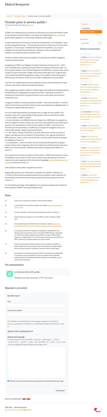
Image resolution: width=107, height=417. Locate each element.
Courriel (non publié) (15, 310)
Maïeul (31, 25)
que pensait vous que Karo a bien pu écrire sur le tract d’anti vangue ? (90, 128)
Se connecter (18, 410)
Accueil (9, 16)
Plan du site (9, 410)
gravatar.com (12, 324)
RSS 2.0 (27, 410)
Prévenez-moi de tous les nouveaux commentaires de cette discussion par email (36, 381)
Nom (9, 301)
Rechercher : (84, 39)
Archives (85, 24)
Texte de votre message (16, 337)
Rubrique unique (20, 16)
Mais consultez (58, 35)
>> (100, 43)
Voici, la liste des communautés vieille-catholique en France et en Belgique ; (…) (91, 139)
